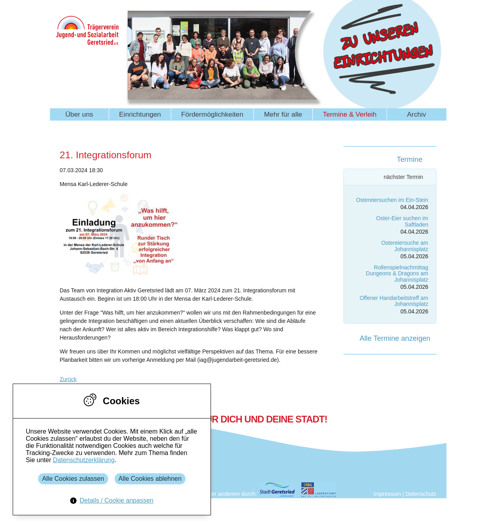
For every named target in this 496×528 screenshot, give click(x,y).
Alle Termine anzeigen (395, 338)
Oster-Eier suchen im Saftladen (402, 221)
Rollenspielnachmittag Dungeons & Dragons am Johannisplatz (397, 273)
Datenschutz (421, 494)
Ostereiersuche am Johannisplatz (404, 246)
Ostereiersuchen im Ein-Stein (392, 200)
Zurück (68, 379)
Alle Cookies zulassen (73, 478)
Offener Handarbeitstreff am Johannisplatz (394, 301)
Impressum (387, 494)
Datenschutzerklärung (84, 460)
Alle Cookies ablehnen (150, 478)
